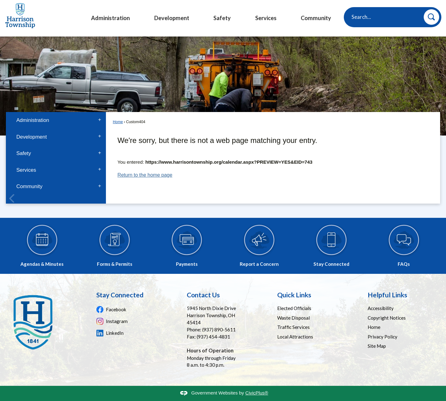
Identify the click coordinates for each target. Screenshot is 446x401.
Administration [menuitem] (110, 18)
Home (118, 122)
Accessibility (381, 308)
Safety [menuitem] (222, 18)
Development (31, 137)
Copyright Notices (387, 318)
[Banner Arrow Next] (434, 199)
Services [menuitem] (266, 18)
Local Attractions (295, 336)
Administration (32, 120)
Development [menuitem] (171, 18)
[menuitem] (56, 120)
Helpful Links (387, 295)
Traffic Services (293, 327)
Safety (23, 153)
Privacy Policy (382, 336)
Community (29, 186)
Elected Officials (294, 308)
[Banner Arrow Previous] (12, 199)
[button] (431, 17)
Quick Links (294, 295)
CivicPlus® (256, 392)
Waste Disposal (293, 318)
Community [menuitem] (316, 18)
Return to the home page (144, 175)
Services (26, 170)
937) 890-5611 (219, 329)
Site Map (377, 346)
